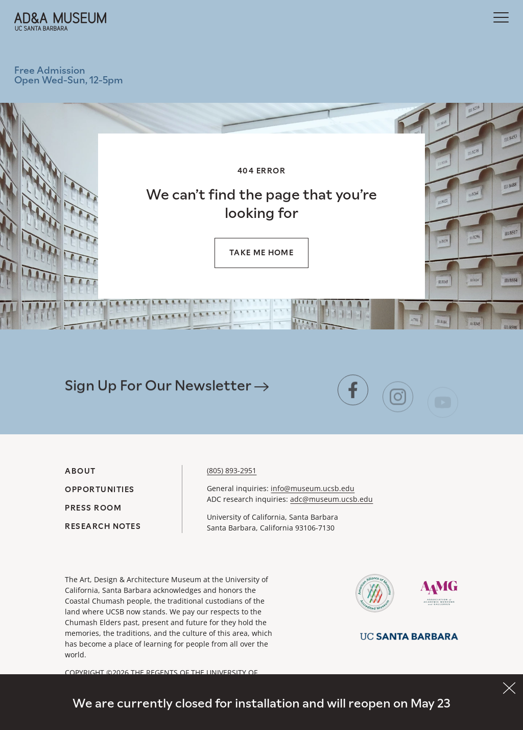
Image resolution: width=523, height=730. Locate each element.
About (80, 471)
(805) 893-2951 (231, 470)
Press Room (93, 507)
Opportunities (100, 489)
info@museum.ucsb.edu (312, 488)
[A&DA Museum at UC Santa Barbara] (60, 21)
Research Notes (103, 526)
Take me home (261, 252)
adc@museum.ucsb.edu (331, 499)
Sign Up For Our (167, 391)
